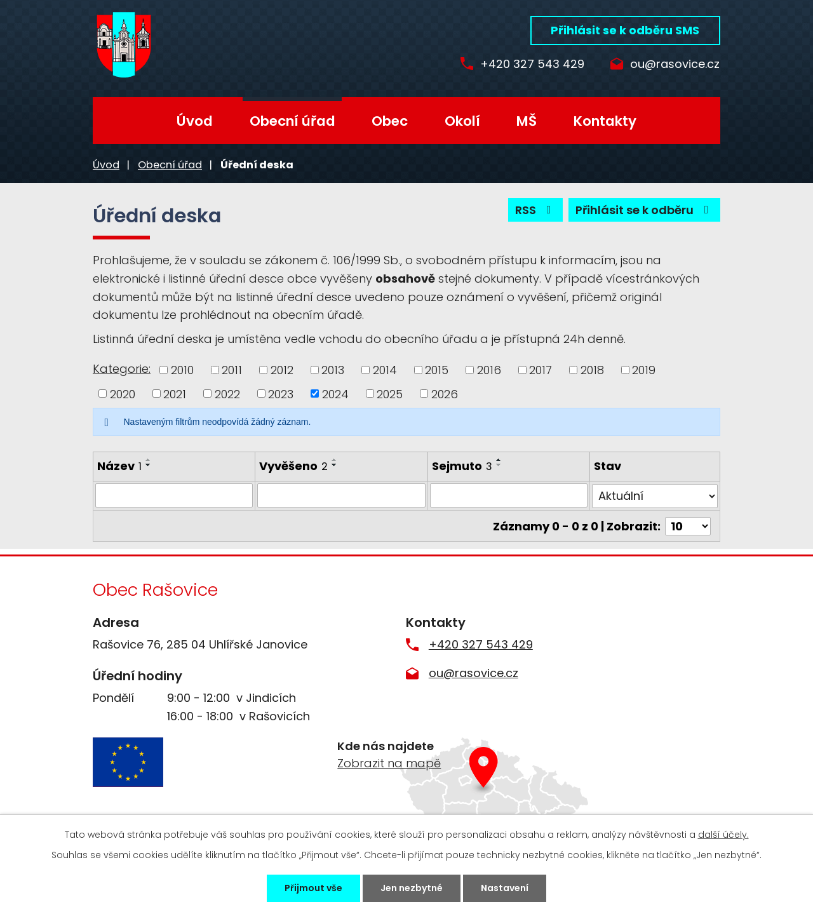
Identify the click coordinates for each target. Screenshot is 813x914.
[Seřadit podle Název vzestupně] (149, 459)
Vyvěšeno (293, 466)
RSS (535, 210)
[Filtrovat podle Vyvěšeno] (341, 495)
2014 (385, 370)
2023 (280, 393)
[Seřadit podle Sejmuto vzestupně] (499, 459)
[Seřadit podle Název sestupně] (149, 464)
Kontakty (605, 121)
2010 (182, 370)
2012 (282, 370)
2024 (335, 393)
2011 (232, 370)
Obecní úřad (292, 121)
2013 (332, 370)
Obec (390, 121)
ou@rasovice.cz (675, 64)
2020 (122, 393)
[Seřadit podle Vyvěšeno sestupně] (335, 464)
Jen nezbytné (411, 888)
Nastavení (504, 888)
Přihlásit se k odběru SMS (625, 30)
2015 (436, 370)
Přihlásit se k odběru (644, 210)
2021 (174, 393)
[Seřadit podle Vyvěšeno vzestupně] (335, 459)
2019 (643, 370)
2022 (227, 393)
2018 (592, 370)
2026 (444, 393)
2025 (390, 393)
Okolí (462, 121)
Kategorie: (122, 369)
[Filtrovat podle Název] (174, 495)
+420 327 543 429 (532, 64)
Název (119, 466)
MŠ (526, 121)
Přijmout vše (313, 888)
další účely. (723, 834)
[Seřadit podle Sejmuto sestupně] (499, 464)
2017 (540, 370)
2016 (489, 370)
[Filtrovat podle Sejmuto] (509, 495)
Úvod (195, 121)
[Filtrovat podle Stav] (655, 495)
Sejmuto (462, 466)
